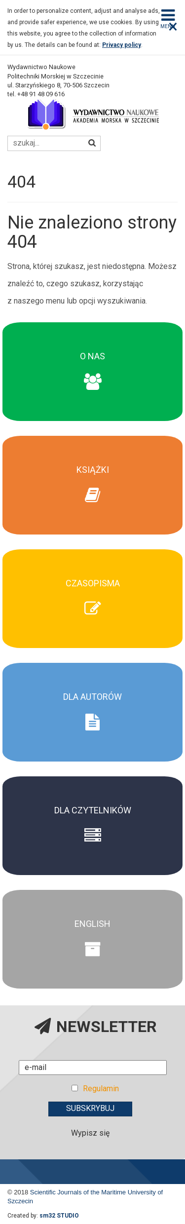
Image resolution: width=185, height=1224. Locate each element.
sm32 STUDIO (59, 1215)
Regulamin (101, 1088)
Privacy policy (121, 44)
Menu (167, 18)
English (92, 923)
